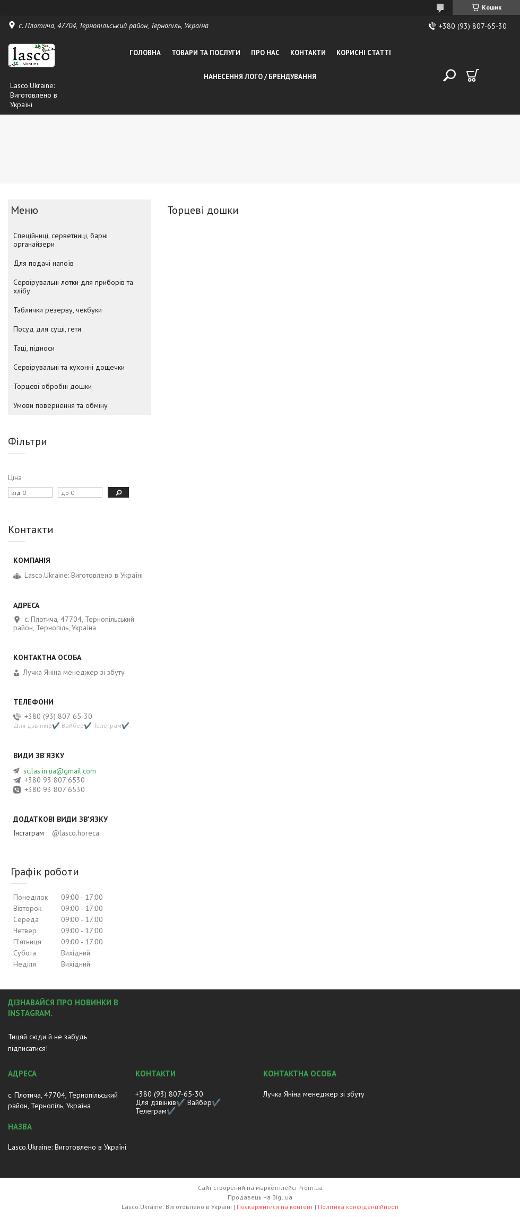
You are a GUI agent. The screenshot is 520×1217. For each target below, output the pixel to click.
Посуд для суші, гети (47, 329)
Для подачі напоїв (43, 263)
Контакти (308, 52)
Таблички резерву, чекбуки (57, 310)
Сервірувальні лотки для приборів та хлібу (73, 286)
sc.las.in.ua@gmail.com (59, 771)
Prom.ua (310, 1188)
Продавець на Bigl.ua (260, 1197)
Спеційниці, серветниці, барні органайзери (60, 240)
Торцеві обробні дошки (52, 386)
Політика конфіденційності (358, 1207)
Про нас (265, 52)
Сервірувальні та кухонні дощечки (69, 367)
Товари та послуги (205, 52)
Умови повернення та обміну (60, 405)
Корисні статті (363, 52)
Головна (145, 52)
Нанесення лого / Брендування (260, 76)
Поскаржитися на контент (275, 1207)
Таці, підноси (34, 348)
